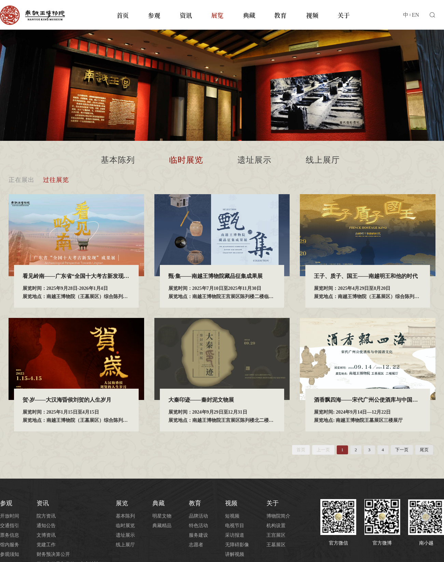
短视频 (232, 516)
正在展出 (21, 179)
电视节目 (234, 525)
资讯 (186, 15)
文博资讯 (46, 535)
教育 (280, 15)
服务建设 (198, 535)
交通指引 (9, 525)
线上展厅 (323, 160)
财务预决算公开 (53, 554)
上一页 (323, 449)
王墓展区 (276, 544)
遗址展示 (254, 160)
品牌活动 (198, 516)
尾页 (424, 449)
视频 (312, 15)
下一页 (401, 449)
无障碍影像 (237, 544)
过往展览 (56, 179)
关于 (343, 15)
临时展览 (186, 160)
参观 (154, 15)
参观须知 (9, 554)
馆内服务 (9, 544)
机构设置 (276, 525)
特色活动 (198, 525)
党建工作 (46, 544)
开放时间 (9, 516)
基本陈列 (118, 160)
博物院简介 (278, 516)
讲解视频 (234, 554)
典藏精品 (161, 525)
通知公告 (46, 525)
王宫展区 (276, 535)
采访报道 (234, 535)
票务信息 (9, 535)
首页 (122, 15)
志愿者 (196, 544)
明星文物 (161, 516)
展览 (217, 15)
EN (415, 15)
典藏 (249, 15)
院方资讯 (46, 516)
